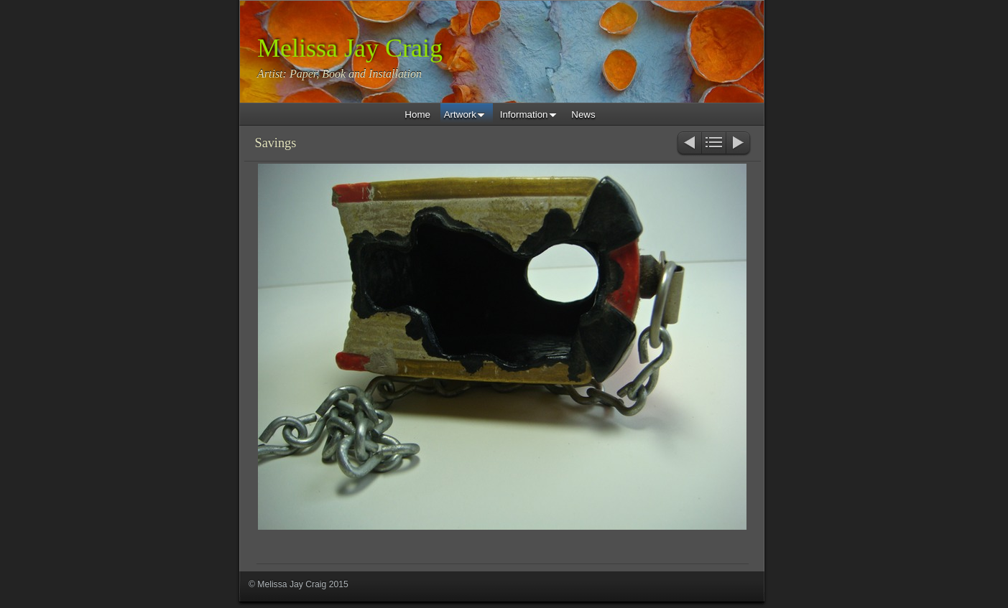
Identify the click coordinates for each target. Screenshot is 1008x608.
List (713, 143)
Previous (688, 143)
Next (739, 143)
